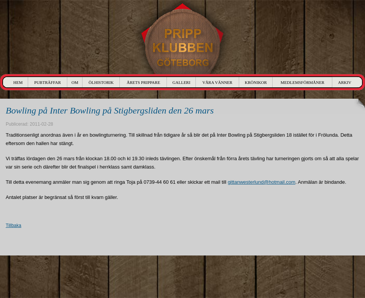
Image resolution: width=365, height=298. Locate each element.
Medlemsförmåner (302, 82)
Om (74, 82)
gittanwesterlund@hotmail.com (261, 182)
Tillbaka (13, 225)
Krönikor (256, 82)
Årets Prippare (143, 82)
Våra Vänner (217, 82)
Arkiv (344, 82)
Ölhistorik (101, 82)
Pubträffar (47, 82)
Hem (17, 82)
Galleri (181, 82)
